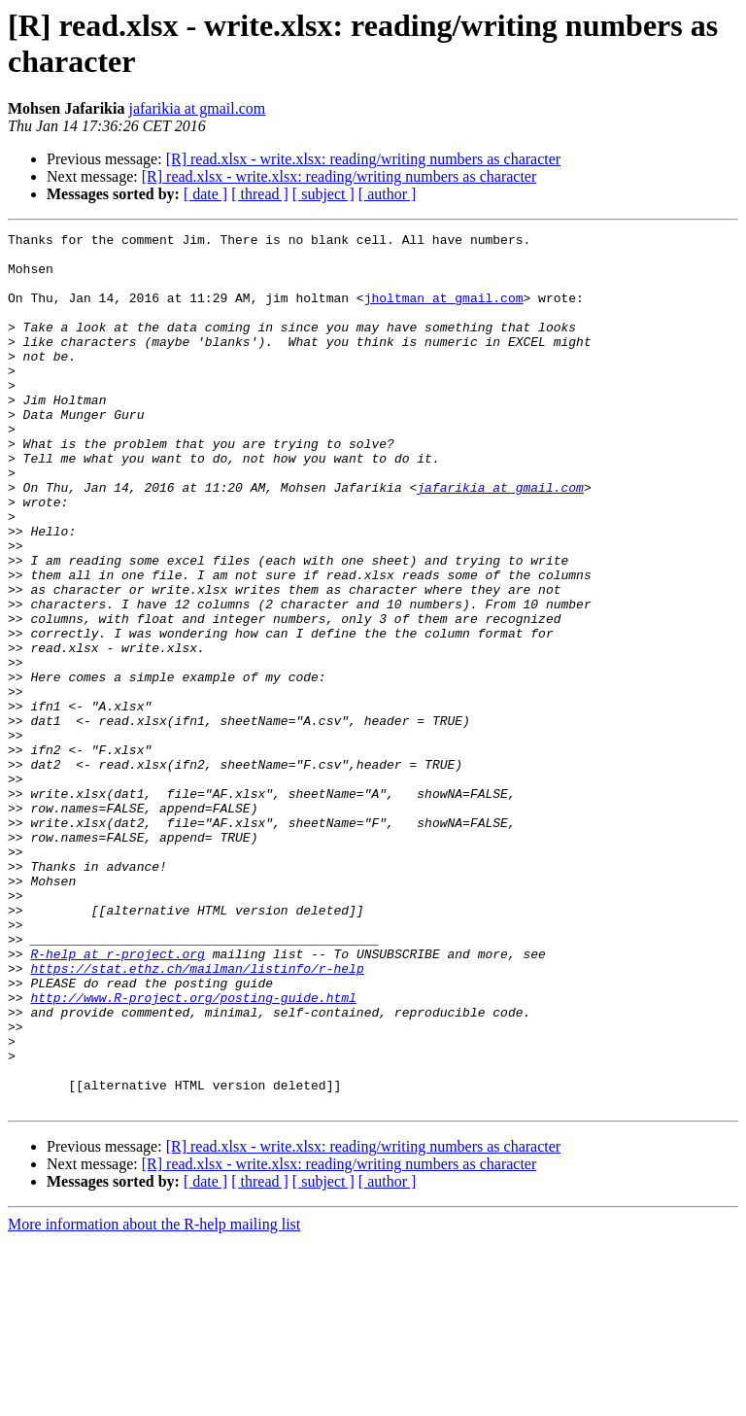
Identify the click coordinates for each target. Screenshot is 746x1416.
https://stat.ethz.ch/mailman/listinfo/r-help (196, 1116)
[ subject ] (323, 194)
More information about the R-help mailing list (154, 1399)
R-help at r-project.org (117, 1099)
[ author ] (387, 194)
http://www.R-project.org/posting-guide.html (193, 1151)
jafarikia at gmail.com (196, 108)
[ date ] (205, 194)
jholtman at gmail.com (444, 312)
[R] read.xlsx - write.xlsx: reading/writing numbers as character (363, 159)
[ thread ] (259, 194)
